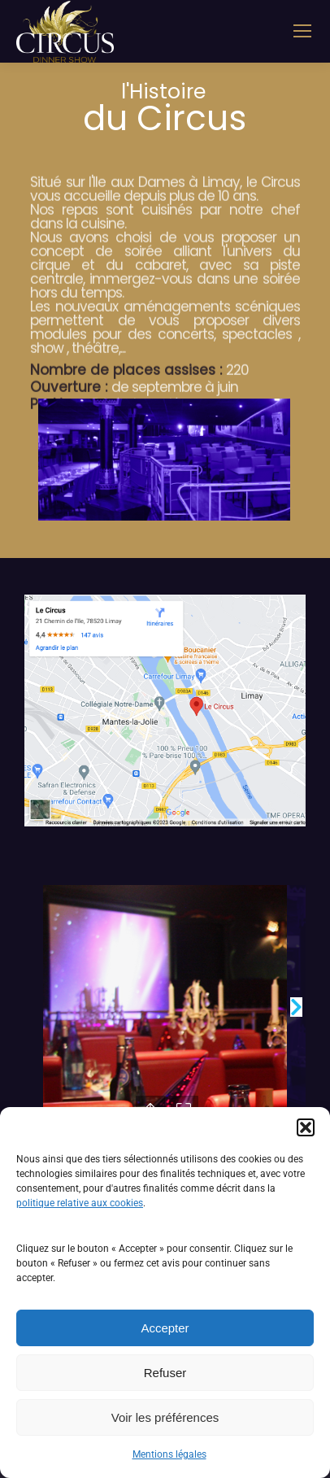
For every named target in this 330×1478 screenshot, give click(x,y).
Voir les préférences (165, 1417)
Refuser (165, 1373)
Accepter (165, 1328)
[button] (305, 1127)
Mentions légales (169, 1454)
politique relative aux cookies (79, 1203)
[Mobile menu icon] (302, 31)
